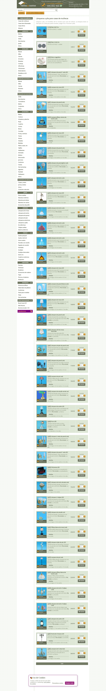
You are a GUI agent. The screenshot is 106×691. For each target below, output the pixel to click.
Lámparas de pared (23, 215)
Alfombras (21, 66)
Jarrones (20, 160)
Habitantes (21, 150)
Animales (20, 153)
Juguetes (20, 169)
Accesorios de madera (24, 272)
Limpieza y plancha (23, 119)
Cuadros (20, 124)
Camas (20, 56)
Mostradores (21, 71)
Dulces (20, 138)
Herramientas (22, 167)
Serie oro (20, 255)
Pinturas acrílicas (23, 285)
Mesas (20, 52)
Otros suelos (21, 240)
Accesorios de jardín (24, 205)
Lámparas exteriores (24, 220)
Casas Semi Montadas (24, 23)
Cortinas (20, 63)
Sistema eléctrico (23, 230)
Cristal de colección (23, 189)
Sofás (19, 39)
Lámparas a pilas (23, 222)
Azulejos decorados (23, 252)
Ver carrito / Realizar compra (35, 12)
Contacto (21, 13)
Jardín (19, 43)
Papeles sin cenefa (23, 245)
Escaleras (20, 270)
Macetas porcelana (23, 200)
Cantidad (81, 29)
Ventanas (20, 268)
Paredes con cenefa (23, 243)
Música (20, 155)
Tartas (20, 136)
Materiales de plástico (24, 288)
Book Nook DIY (22, 303)
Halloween (21, 174)
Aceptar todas (70, 683)
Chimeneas (21, 68)
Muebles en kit (22, 73)
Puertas (20, 265)
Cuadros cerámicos (23, 257)
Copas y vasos (22, 182)
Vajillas (20, 148)
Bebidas (20, 143)
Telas (19, 295)
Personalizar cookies (57, 683)
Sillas (19, 54)
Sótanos (20, 28)
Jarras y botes (22, 185)
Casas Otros (21, 26)
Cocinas (20, 36)
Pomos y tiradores (23, 277)
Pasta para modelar (23, 292)
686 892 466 (53, 5)
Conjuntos (21, 106)
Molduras (21, 279)
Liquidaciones (22, 311)
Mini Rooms (21, 305)
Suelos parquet (22, 235)
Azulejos (20, 250)
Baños (20, 34)
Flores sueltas (22, 195)
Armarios (20, 59)
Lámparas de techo (23, 213)
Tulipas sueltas (22, 227)
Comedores (21, 101)
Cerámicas (21, 290)
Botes (19, 129)
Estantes (20, 61)
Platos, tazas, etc (22, 145)
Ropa (19, 122)
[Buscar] (56, 10)
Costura (20, 117)
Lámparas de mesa (23, 211)
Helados (20, 141)
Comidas (20, 131)
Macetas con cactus (23, 202)
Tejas (19, 275)
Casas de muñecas (23, 21)
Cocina (20, 126)
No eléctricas (22, 225)
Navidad (20, 172)
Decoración (21, 157)
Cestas (20, 165)
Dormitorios (21, 41)
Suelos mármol (22, 238)
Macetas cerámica (23, 198)
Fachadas (20, 247)
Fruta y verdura (22, 133)
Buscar (20, 10)
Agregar (81, 35)
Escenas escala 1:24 (23, 308)
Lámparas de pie (23, 218)
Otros (19, 46)
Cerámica (21, 162)
